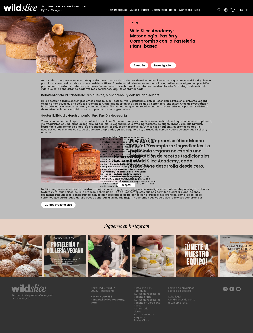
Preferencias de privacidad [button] (127, 190)
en (247, 10)
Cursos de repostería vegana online (147, 295)
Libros (173, 10)
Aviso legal (174, 296)
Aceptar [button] (126, 185)
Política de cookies (179, 291)
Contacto (185, 10)
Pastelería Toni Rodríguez (143, 289)
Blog (197, 10)
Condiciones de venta (181, 299)
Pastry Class (141, 320)
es (242, 10)
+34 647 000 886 (101, 296)
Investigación (163, 67)
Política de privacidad (181, 288)
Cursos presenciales (58, 205)
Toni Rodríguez (117, 10)
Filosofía (139, 67)
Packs (145, 10)
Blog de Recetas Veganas (144, 316)
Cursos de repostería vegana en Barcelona (147, 301)
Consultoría (159, 10)
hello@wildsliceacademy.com (108, 301)
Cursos (134, 10)
